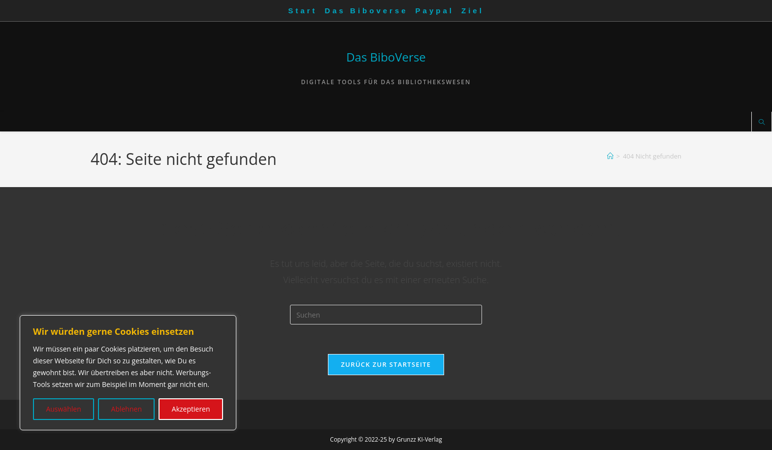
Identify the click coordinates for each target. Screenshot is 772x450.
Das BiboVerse (386, 57)
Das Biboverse (366, 10)
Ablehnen (126, 409)
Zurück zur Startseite (386, 364)
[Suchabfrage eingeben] (386, 314)
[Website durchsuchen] (762, 122)
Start (302, 10)
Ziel (472, 10)
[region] (128, 372)
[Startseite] (610, 156)
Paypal (435, 10)
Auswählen (63, 409)
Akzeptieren (191, 409)
